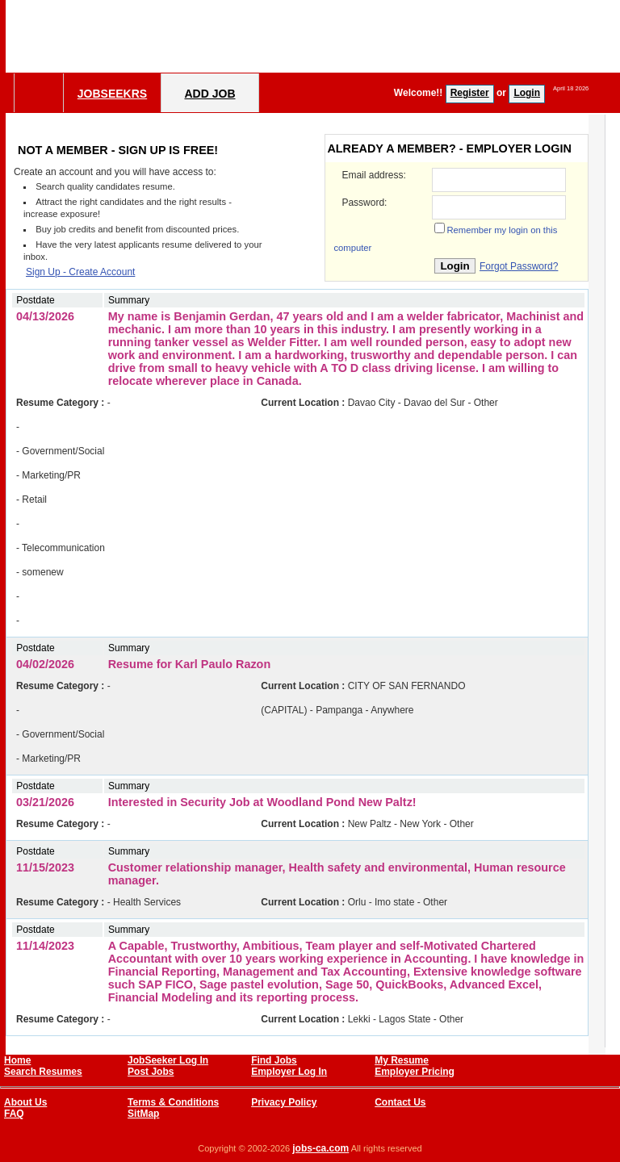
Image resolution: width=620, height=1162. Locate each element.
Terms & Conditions (173, 1102)
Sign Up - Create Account (80, 272)
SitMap (143, 1113)
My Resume (402, 1060)
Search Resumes (43, 1071)
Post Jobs (151, 1071)
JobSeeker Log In (168, 1060)
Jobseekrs (112, 93)
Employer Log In (289, 1071)
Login (526, 92)
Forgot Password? (519, 266)
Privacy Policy (283, 1102)
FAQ (14, 1113)
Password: (364, 202)
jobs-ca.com (320, 1148)
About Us (25, 1102)
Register (469, 92)
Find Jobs (274, 1060)
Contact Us (400, 1102)
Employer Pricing (415, 1071)
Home (17, 1060)
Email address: (373, 175)
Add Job (209, 93)
